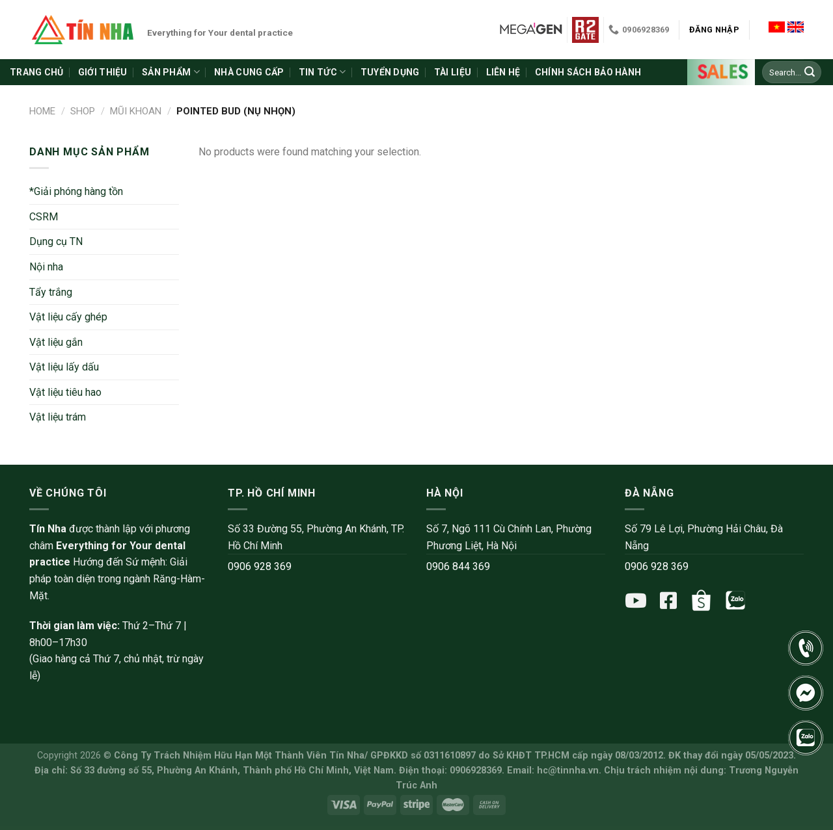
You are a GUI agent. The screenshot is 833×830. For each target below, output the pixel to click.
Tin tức (322, 72)
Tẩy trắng (50, 292)
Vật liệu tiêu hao (65, 392)
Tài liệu (452, 72)
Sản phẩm (171, 72)
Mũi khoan (135, 111)
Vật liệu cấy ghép (68, 317)
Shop (82, 111)
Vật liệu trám (57, 417)
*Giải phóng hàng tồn (76, 191)
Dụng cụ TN (56, 241)
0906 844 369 (458, 566)
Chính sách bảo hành (588, 72)
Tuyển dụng (390, 72)
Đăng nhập (714, 29)
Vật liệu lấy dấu (64, 367)
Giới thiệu (103, 72)
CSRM (43, 217)
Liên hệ (503, 72)
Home (42, 111)
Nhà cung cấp (249, 72)
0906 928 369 (260, 566)
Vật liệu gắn (56, 342)
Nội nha (46, 267)
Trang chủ (37, 72)
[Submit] (810, 72)
